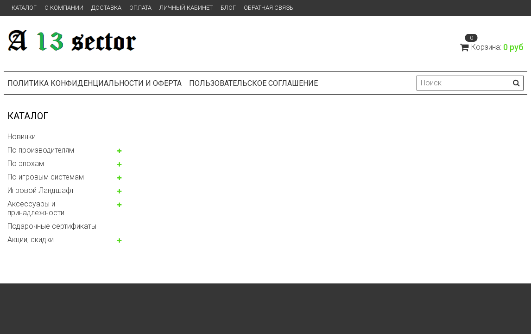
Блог (228, 7)
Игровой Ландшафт (40, 190)
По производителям (40, 150)
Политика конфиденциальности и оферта (94, 83)
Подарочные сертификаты (51, 226)
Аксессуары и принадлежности (35, 208)
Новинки (21, 136)
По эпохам (25, 163)
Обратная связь (268, 7)
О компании (63, 7)
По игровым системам (45, 177)
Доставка (106, 7)
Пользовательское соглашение (253, 83)
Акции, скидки (30, 239)
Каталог (24, 7)
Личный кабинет (186, 7)
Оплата (140, 7)
